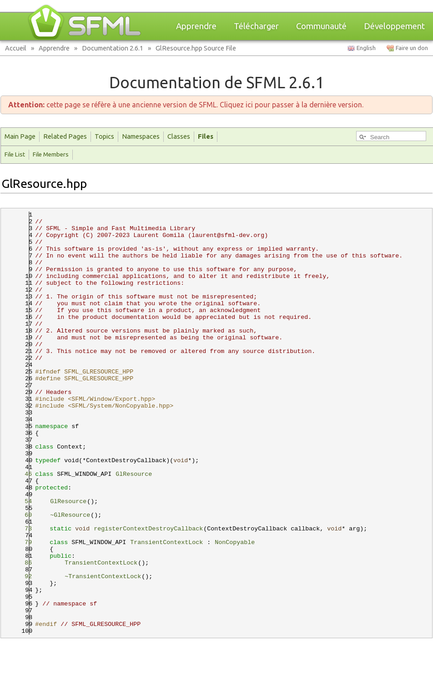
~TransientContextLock (103, 576)
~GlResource (70, 515)
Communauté (321, 26)
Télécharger (256, 26)
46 (23, 474)
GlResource (134, 474)
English (366, 48)
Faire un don (412, 48)
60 (23, 515)
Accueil (15, 48)
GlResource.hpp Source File (196, 48)
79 (23, 542)
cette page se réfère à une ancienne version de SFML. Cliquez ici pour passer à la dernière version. (185, 105)
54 (23, 501)
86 (23, 563)
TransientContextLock (166, 542)
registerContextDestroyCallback (148, 528)
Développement (394, 26)
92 (23, 576)
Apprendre (196, 26)
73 (23, 528)
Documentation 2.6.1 (112, 48)
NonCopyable (235, 542)
